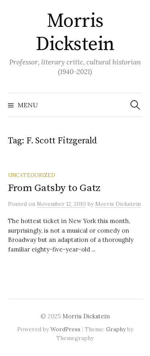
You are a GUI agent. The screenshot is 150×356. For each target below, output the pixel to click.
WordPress (65, 329)
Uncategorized (31, 175)
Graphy (116, 329)
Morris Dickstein (75, 32)
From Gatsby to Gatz (54, 188)
